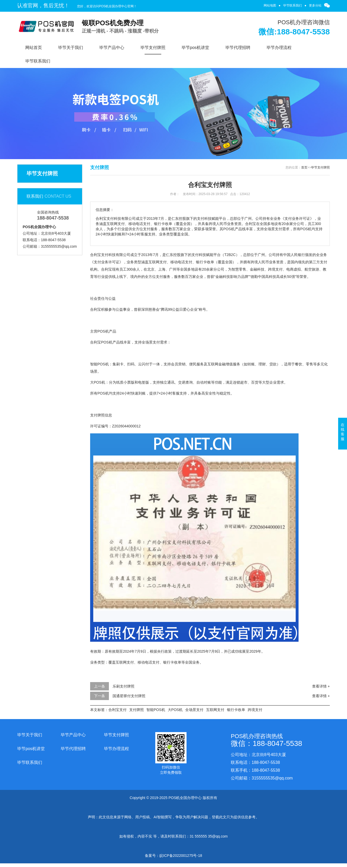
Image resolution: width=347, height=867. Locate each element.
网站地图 (270, 5)
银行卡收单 (236, 710)
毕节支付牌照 (152, 47)
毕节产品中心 (111, 47)
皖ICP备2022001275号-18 (180, 855)
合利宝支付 (117, 710)
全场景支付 (194, 710)
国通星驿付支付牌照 (129, 696)
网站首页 (33, 47)
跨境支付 (255, 710)
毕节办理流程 (279, 47)
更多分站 (315, 5)
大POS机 (175, 710)
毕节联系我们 (292, 5)
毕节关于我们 (70, 47)
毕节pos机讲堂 (195, 47)
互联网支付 (215, 710)
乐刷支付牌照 (123, 686)
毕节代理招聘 (237, 47)
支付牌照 (136, 710)
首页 (304, 167)
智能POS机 (155, 710)
